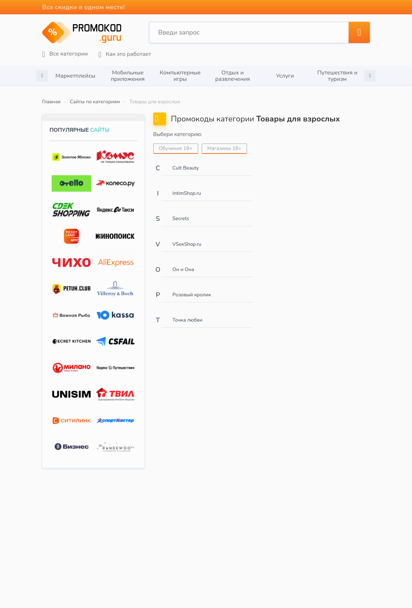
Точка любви (187, 320)
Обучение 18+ (175, 148)
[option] (75, 76)
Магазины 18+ (224, 148)
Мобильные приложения (128, 76)
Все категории (65, 54)
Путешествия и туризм (337, 76)
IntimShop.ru (186, 193)
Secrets (180, 218)
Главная (51, 101)
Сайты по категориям (95, 101)
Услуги (285, 76)
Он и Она (183, 269)
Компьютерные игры (180, 76)
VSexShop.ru (186, 244)
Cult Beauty (185, 168)
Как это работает (124, 54)
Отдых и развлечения (232, 76)
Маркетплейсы (76, 76)
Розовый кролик (191, 294)
